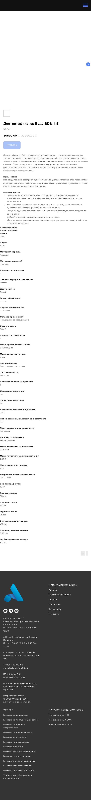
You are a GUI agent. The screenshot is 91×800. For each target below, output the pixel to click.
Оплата (53, 600)
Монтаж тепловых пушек (16, 756)
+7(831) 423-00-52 (13, 665)
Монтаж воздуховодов (15, 737)
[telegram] (11, 611)
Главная (53, 590)
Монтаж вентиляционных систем (20, 720)
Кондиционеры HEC (59, 715)
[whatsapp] (5, 611)
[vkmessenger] (16, 611)
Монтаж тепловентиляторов (18, 770)
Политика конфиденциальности (20, 683)
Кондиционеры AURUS (60, 724)
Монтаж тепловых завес (16, 742)
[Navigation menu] (85, 5)
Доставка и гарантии (60, 595)
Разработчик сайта (13, 696)
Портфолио (55, 604)
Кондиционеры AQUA (60, 720)
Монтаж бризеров (13, 747)
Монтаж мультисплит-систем (19, 751)
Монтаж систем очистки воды (19, 761)
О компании (55, 609)
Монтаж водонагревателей (17, 766)
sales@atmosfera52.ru (15, 668)
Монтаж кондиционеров (16, 715)
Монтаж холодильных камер (18, 732)
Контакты (54, 614)
